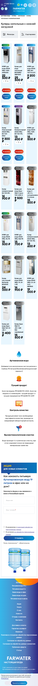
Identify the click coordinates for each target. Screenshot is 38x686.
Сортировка (30, 34)
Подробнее (5, 678)
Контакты (19, 620)
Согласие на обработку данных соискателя (19, 644)
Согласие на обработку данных (19, 641)
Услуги (19, 607)
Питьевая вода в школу (19, 599)
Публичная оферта (19, 647)
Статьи (19, 650)
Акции (19, 604)
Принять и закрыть (19, 683)
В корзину (6, 90)
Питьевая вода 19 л (19, 586)
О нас (19, 610)
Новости (19, 614)
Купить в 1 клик (6, 96)
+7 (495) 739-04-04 (9, 4)
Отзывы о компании (19, 617)
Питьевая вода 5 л (19, 589)
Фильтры (10, 34)
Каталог (19, 582)
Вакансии (19, 632)
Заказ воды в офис (19, 592)
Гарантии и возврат (19, 628)
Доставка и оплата (19, 625)
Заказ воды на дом (19, 595)
